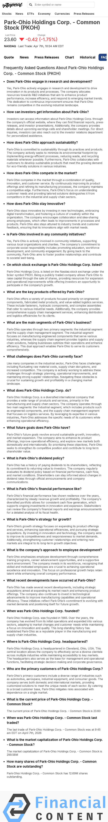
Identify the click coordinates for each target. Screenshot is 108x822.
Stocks (7, 13)
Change (41, 35)
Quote (9, 57)
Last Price (10, 35)
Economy (44, 13)
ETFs (30, 13)
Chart (69, 57)
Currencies (62, 13)
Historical (87, 57)
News (19, 13)
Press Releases (84, 13)
